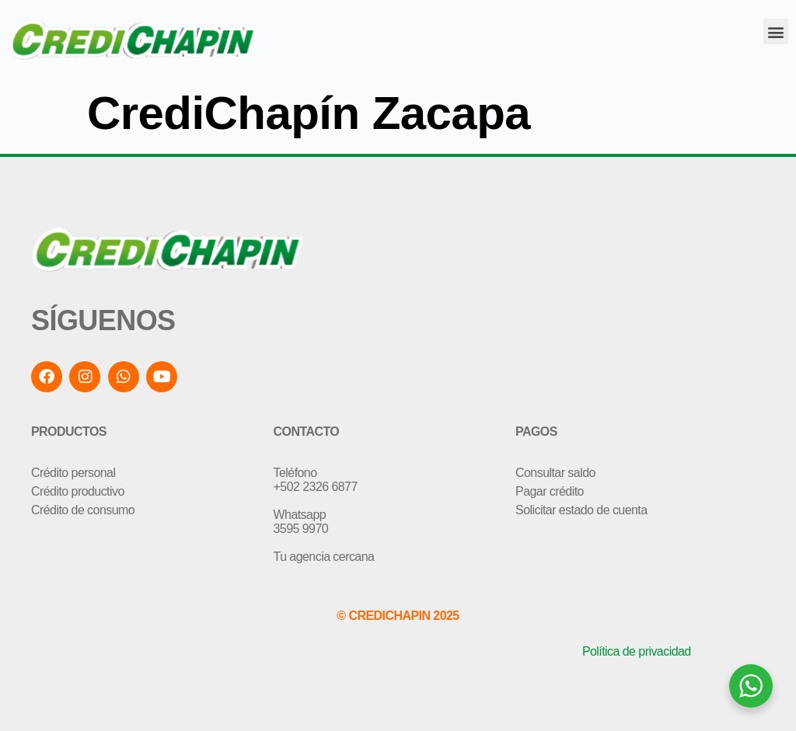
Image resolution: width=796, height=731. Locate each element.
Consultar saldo (555, 472)
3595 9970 (301, 528)
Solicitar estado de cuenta (581, 510)
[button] (775, 31)
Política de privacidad (636, 651)
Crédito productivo (77, 491)
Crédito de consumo (82, 510)
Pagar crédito (549, 491)
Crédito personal (73, 472)
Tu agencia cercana (324, 556)
